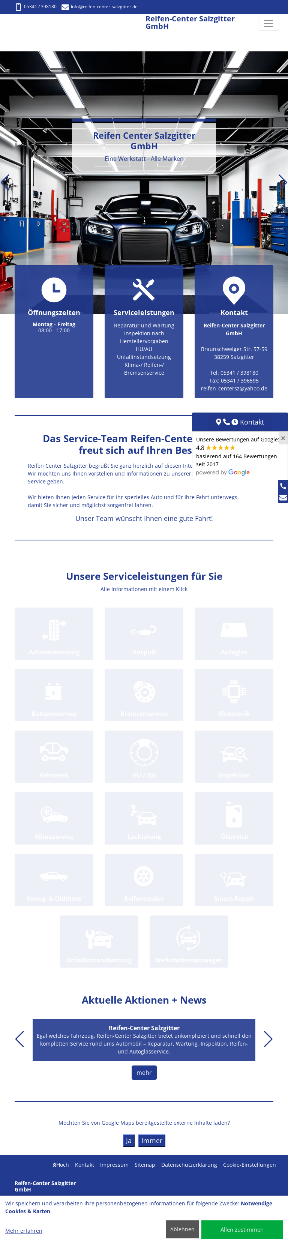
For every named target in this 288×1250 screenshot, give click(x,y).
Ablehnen (182, 1229)
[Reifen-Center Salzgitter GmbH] (12, 23)
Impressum (114, 1164)
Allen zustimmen (242, 1229)
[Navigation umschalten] (268, 23)
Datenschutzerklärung (189, 1164)
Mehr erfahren (23, 1230)
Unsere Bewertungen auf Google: (237, 456)
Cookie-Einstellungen (249, 1164)
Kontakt (84, 1164)
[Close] (283, 438)
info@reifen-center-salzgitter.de (100, 6)
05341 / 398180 (36, 6)
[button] (5, 182)
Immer (151, 1140)
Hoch (61, 1164)
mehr (144, 1072)
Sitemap (145, 1164)
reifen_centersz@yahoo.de (234, 388)
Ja (129, 1140)
